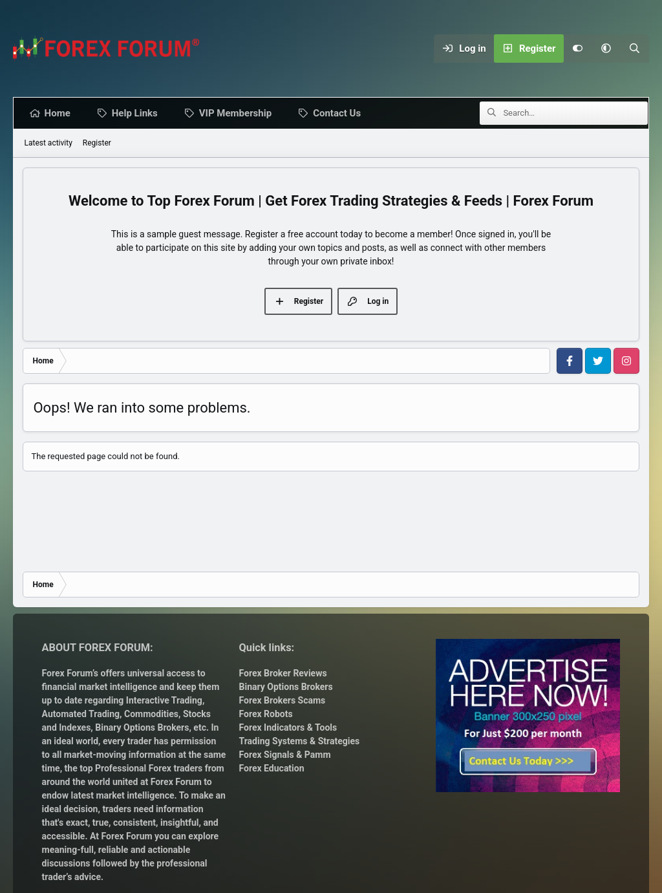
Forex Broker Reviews (283, 673)
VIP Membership (238, 113)
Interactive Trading (164, 700)
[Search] (635, 48)
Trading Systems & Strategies (299, 741)
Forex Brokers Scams (282, 700)
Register (97, 142)
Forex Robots (266, 714)
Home (59, 113)
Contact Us (339, 113)
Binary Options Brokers (141, 727)
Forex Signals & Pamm (285, 754)
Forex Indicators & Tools (288, 727)
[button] (606, 48)
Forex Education (271, 768)
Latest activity (48, 142)
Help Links (137, 113)
